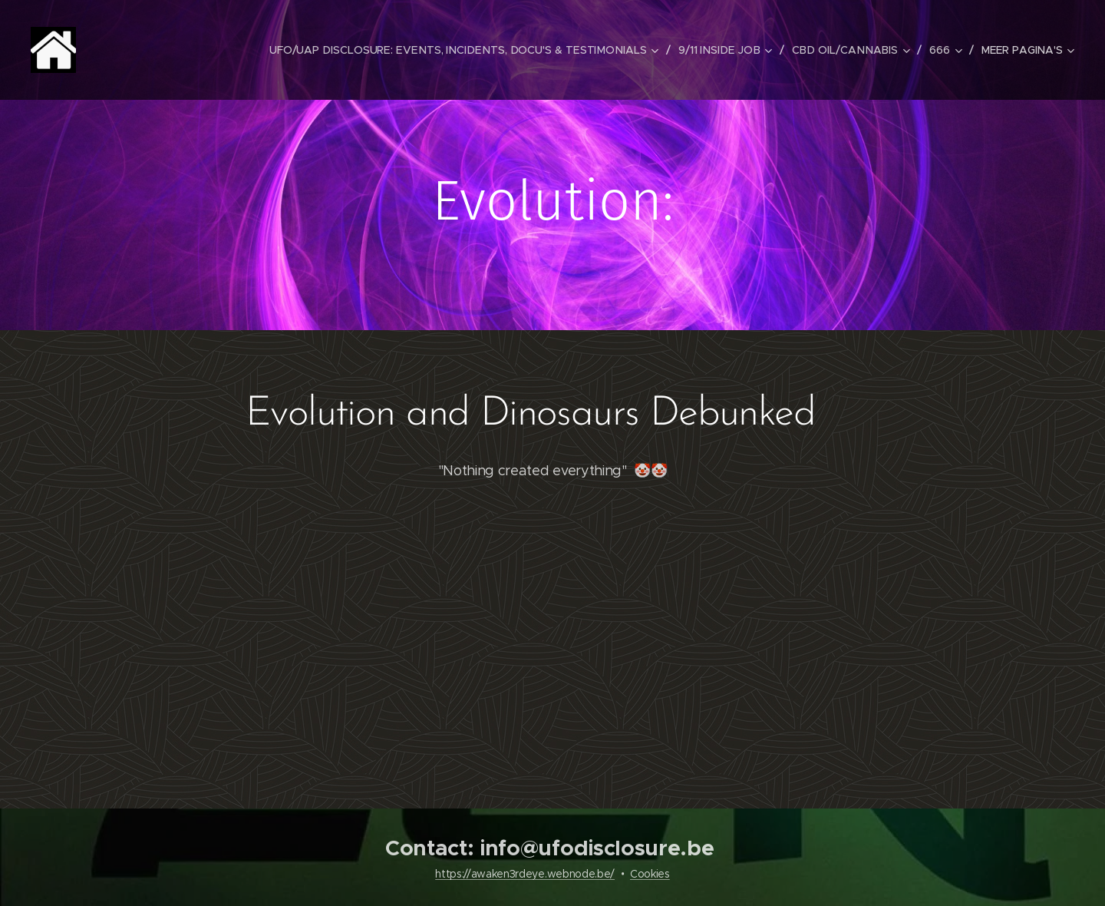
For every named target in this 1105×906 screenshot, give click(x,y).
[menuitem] (475, 50)
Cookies (650, 874)
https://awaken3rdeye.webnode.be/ (525, 874)
